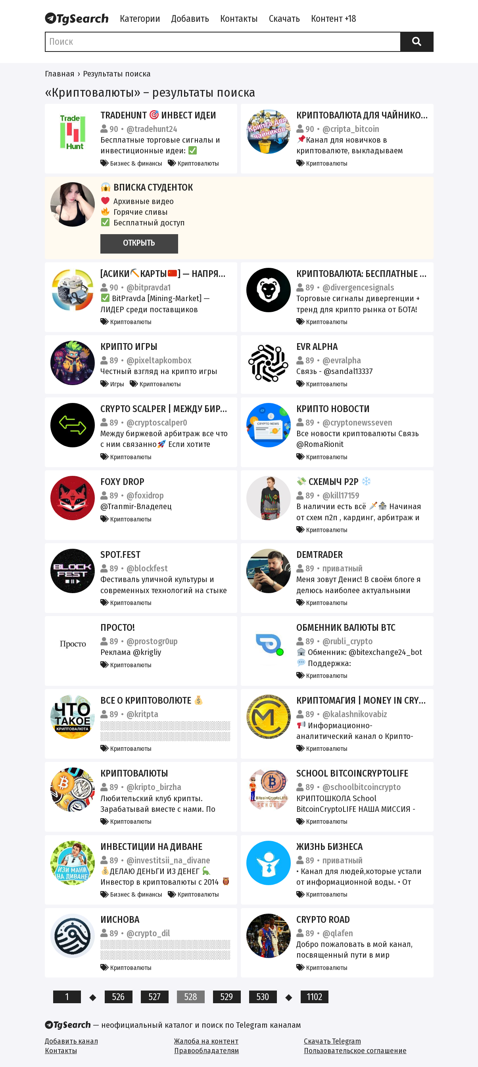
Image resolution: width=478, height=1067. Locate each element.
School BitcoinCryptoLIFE (352, 773)
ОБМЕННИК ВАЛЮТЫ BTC (345, 627)
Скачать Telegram (332, 1041)
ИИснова (119, 919)
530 (263, 996)
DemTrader (319, 554)
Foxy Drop (122, 481)
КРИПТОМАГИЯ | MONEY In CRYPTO (365, 700)
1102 (314, 996)
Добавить (190, 18)
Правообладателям (206, 1050)
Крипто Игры (128, 346)
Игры (112, 384)
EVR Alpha (317, 346)
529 (227, 996)
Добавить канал (71, 1041)
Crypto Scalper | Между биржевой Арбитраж (203, 408)
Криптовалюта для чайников (366, 115)
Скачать (284, 18)
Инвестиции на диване (151, 846)
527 (155, 996)
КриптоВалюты (134, 773)
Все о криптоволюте (151, 700)
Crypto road (323, 919)
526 (118, 996)
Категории (140, 18)
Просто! (117, 627)
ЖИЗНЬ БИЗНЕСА (329, 846)
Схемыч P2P (334, 481)
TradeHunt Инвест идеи (158, 115)
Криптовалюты (193, 163)
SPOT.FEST (120, 554)
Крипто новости (333, 408)
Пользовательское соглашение (355, 1050)
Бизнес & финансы (131, 163)
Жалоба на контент (206, 1041)
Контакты (239, 18)
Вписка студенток (146, 187)
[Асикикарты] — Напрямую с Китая (186, 273)
